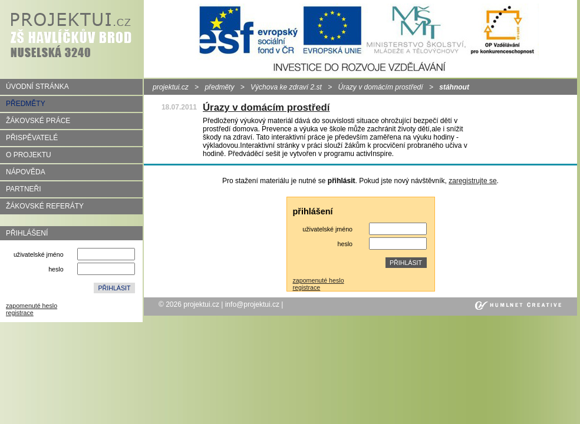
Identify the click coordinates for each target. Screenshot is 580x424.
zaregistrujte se (472, 181)
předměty (219, 87)
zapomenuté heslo (31, 305)
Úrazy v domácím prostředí (380, 87)
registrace (20, 312)
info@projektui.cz (252, 304)
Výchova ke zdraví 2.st (286, 87)
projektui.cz (171, 87)
